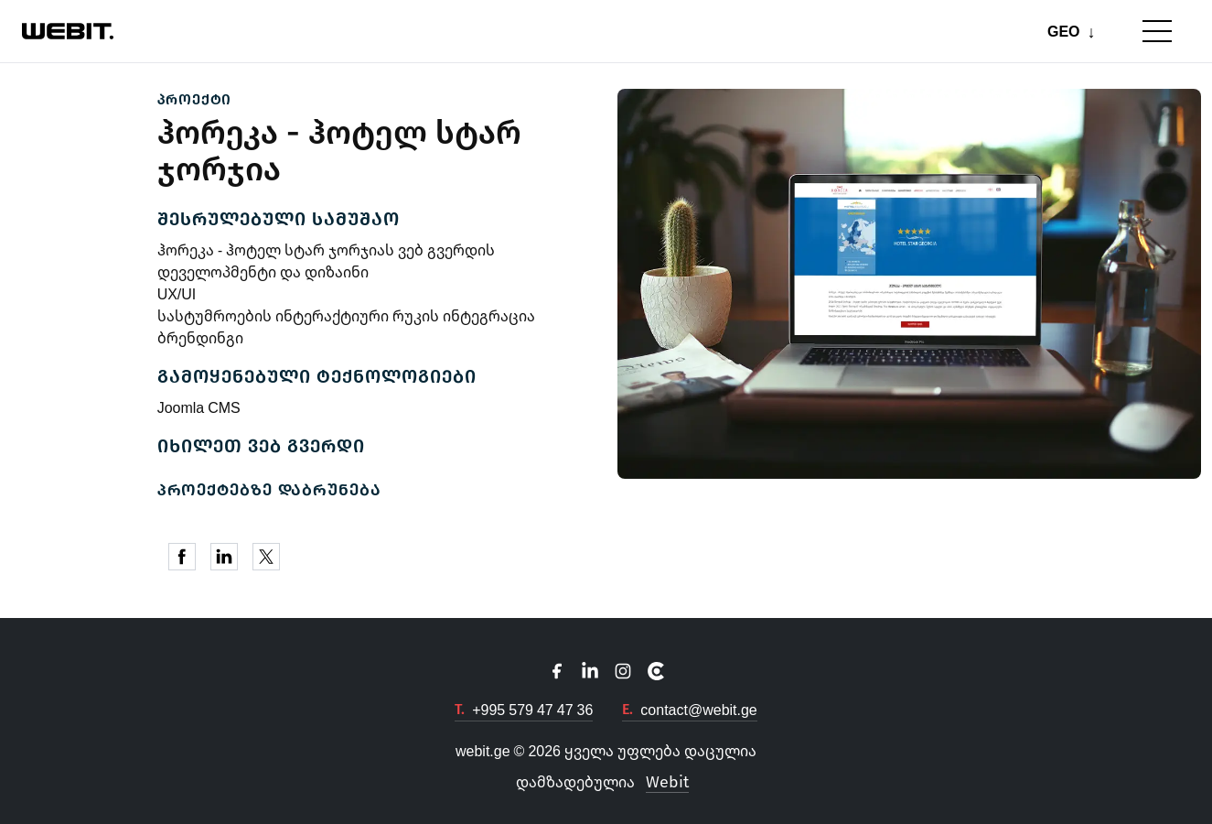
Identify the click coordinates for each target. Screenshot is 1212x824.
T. (460, 709)
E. (627, 709)
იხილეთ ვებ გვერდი (261, 446)
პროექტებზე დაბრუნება (269, 490)
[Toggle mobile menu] (1157, 31)
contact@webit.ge (698, 709)
